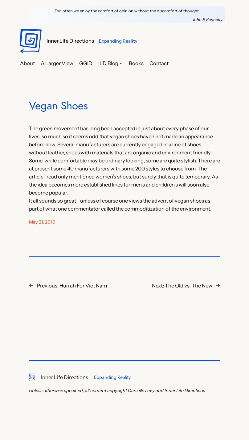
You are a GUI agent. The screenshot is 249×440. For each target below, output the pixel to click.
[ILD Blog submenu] (121, 63)
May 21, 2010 (42, 222)
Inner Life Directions (70, 41)
